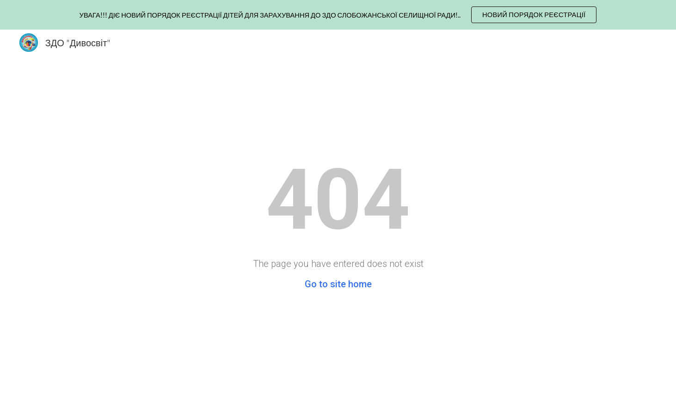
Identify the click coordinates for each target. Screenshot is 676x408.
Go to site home (338, 284)
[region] (338, 15)
